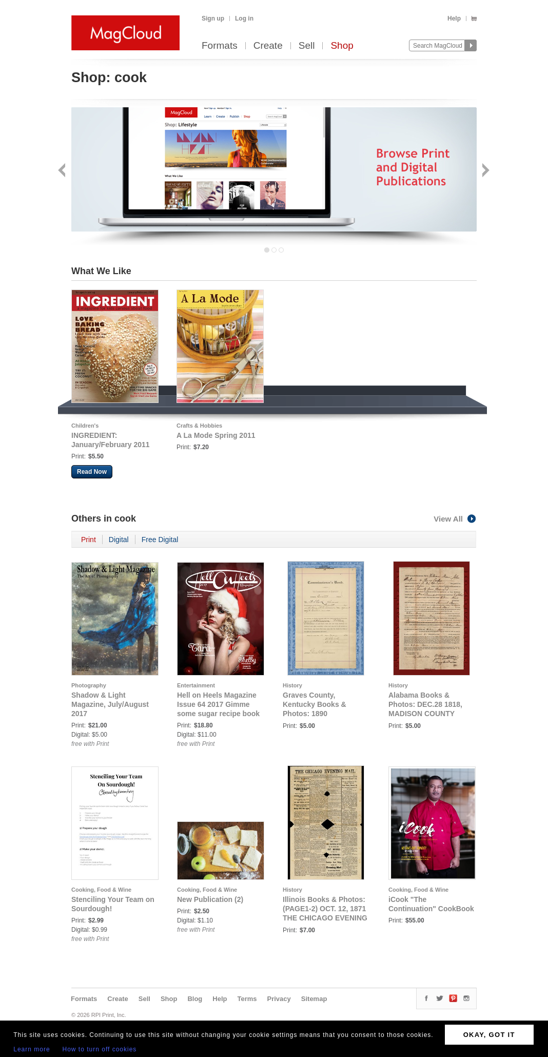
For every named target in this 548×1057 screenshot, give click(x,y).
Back (63, 171)
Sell (307, 46)
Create (268, 46)
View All (455, 518)
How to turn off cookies (100, 1049)
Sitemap (314, 999)
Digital (119, 539)
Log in (244, 18)
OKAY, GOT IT (489, 1035)
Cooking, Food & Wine (101, 890)
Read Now (92, 471)
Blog (194, 999)
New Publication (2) (210, 899)
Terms (247, 999)
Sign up (213, 18)
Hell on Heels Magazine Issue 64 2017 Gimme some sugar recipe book (218, 704)
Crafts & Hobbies (199, 425)
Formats (220, 46)
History (292, 685)
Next (485, 171)
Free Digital (160, 539)
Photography (88, 685)
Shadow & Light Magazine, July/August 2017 (110, 704)
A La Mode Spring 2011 (216, 435)
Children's (85, 425)
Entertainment (196, 685)
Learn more (31, 1049)
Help (454, 18)
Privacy (279, 999)
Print (88, 539)
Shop (341, 46)
